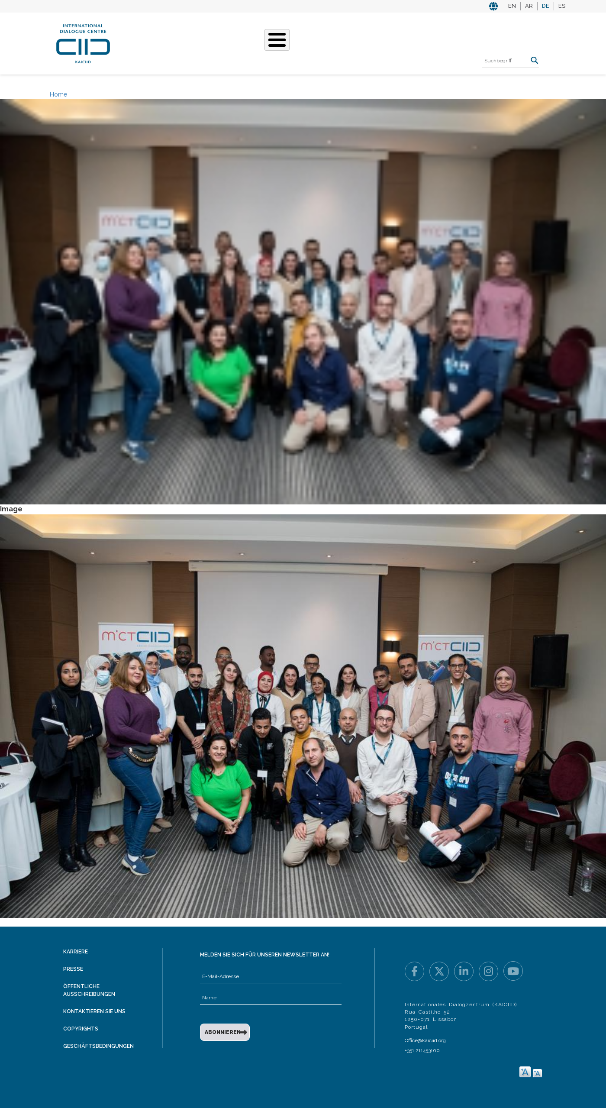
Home (58, 94)
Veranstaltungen (350, 42)
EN (512, 6)
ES (561, 6)
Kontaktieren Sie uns (94, 1011)
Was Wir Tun (202, 42)
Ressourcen (414, 42)
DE (545, 6)
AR (529, 6)
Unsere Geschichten (271, 42)
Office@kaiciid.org (425, 1040)
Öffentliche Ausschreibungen (89, 990)
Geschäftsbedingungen (98, 1046)
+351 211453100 (422, 1050)
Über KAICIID (149, 42)
